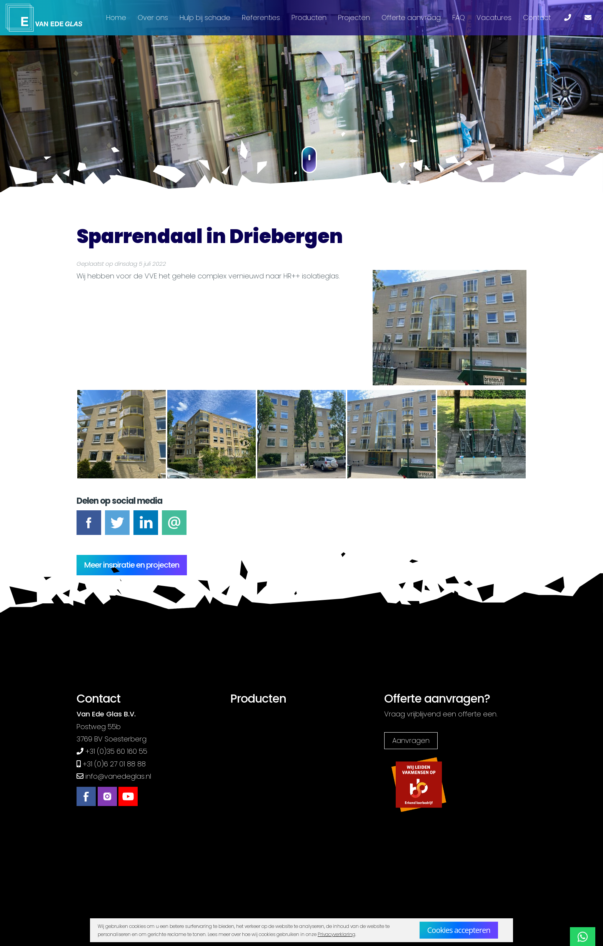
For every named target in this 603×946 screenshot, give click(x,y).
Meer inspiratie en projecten (131, 565)
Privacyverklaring (336, 934)
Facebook (89, 527)
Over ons (153, 17)
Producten (309, 17)
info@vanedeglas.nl (118, 776)
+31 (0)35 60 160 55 (116, 751)
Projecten (354, 17)
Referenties (261, 17)
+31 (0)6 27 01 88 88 (114, 764)
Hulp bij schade (205, 17)
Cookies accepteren (458, 930)
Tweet (117, 527)
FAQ (458, 17)
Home (116, 17)
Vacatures (493, 17)
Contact (537, 17)
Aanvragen (411, 740)
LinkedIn (145, 527)
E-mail (174, 527)
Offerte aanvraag (411, 17)
